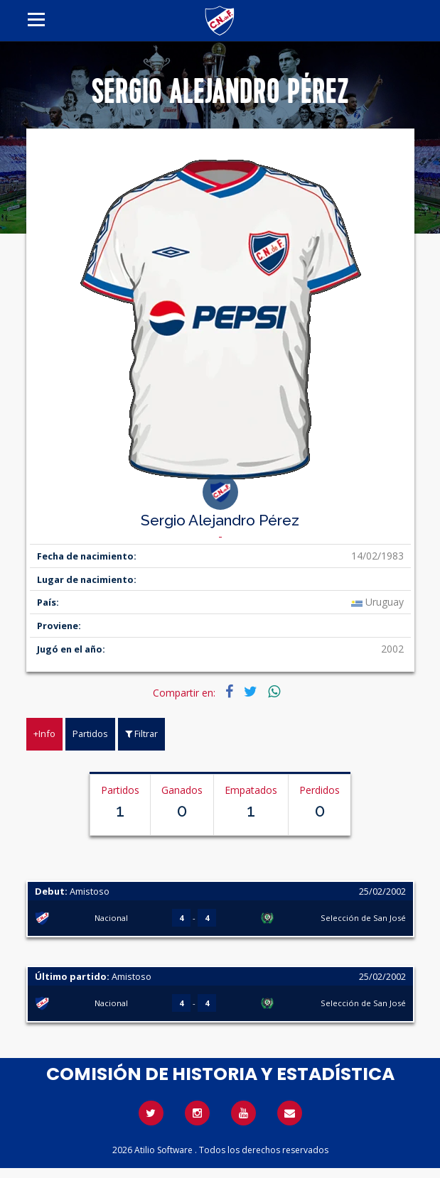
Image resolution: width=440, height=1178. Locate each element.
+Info (44, 733)
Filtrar (141, 733)
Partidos (90, 733)
